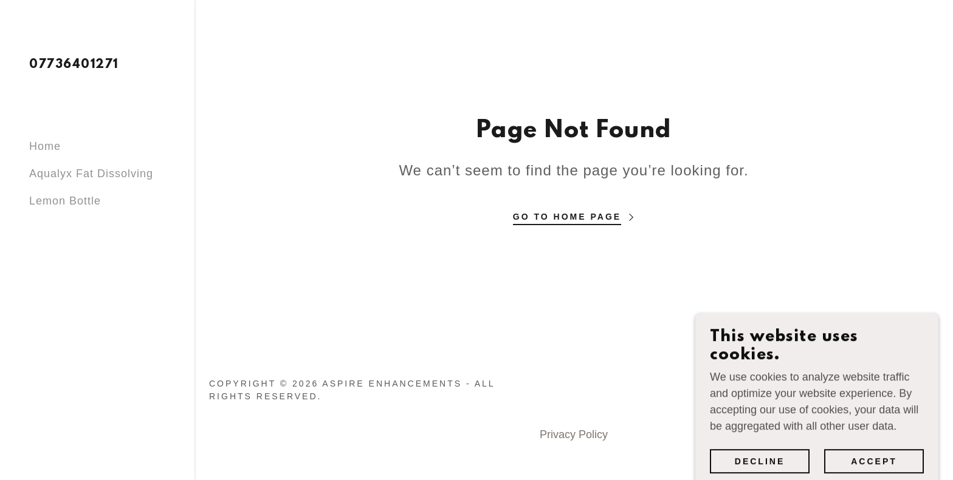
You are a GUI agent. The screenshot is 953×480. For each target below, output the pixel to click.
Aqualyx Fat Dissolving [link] (91, 173)
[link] (74, 64)
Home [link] (45, 146)
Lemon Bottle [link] (65, 201)
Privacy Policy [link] (574, 434)
